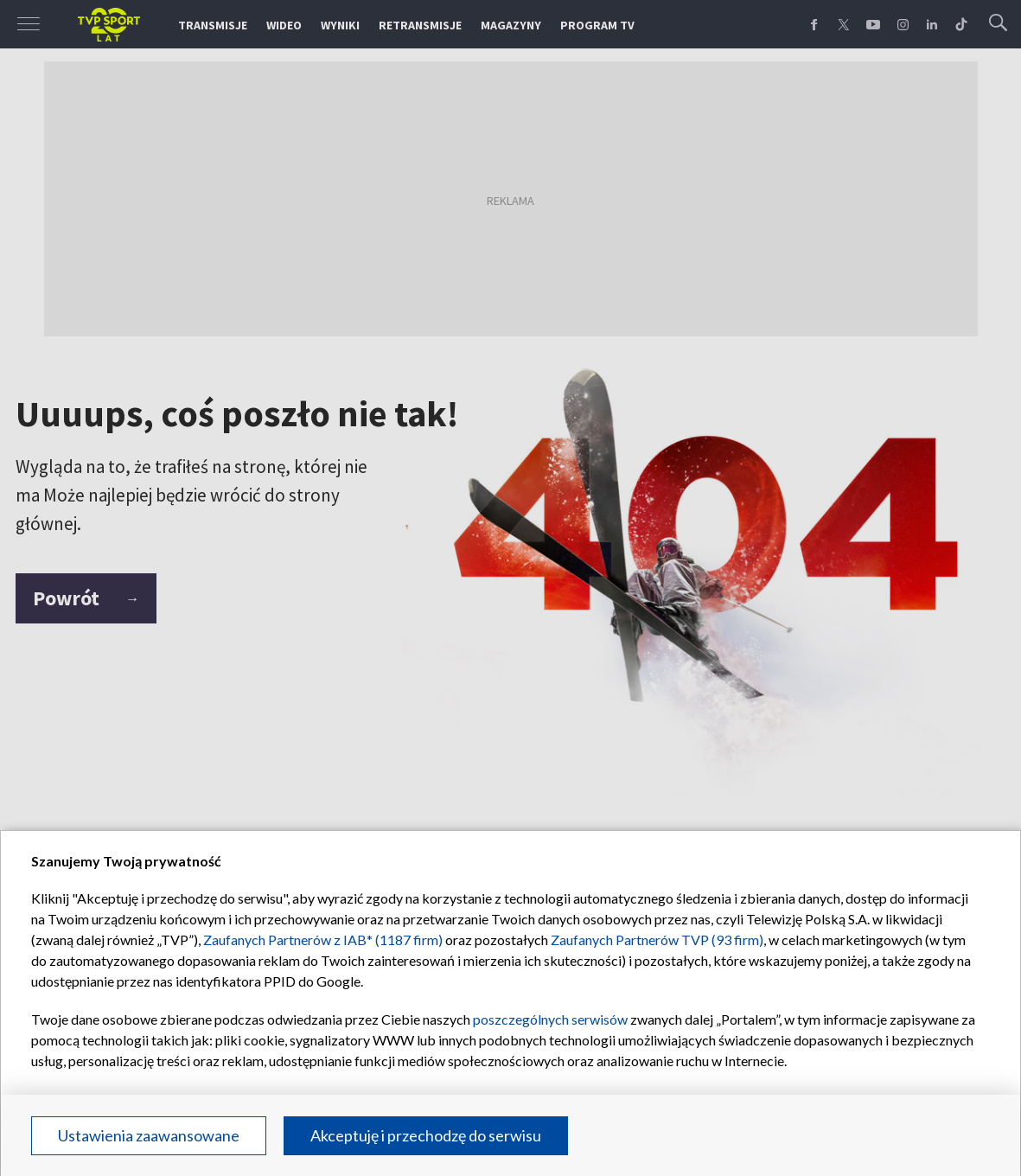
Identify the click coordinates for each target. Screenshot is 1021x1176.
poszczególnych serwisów (550, 1019)
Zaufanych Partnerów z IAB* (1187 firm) (323, 939)
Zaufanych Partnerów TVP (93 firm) (657, 939)
